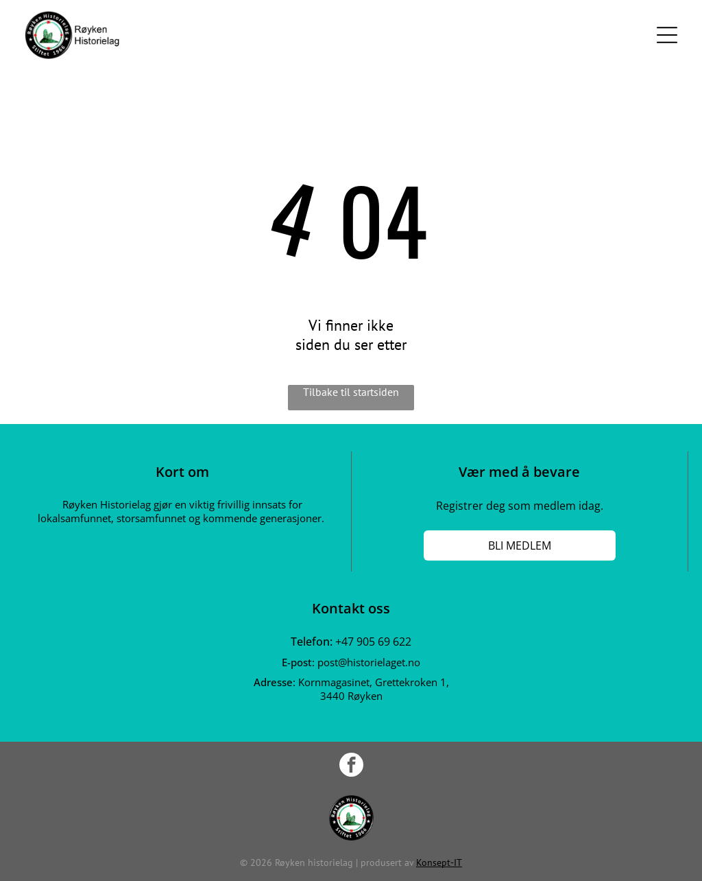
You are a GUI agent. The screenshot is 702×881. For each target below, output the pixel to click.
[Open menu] (667, 35)
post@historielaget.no (368, 662)
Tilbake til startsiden (351, 392)
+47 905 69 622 (373, 641)
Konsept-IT (439, 862)
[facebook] (351, 766)
